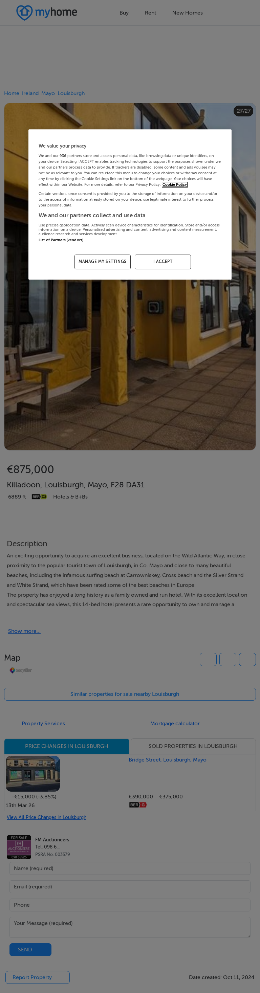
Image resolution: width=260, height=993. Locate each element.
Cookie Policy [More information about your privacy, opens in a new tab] (174, 184)
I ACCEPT (163, 261)
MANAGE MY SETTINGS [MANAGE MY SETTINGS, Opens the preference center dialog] (103, 261)
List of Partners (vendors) (61, 240)
